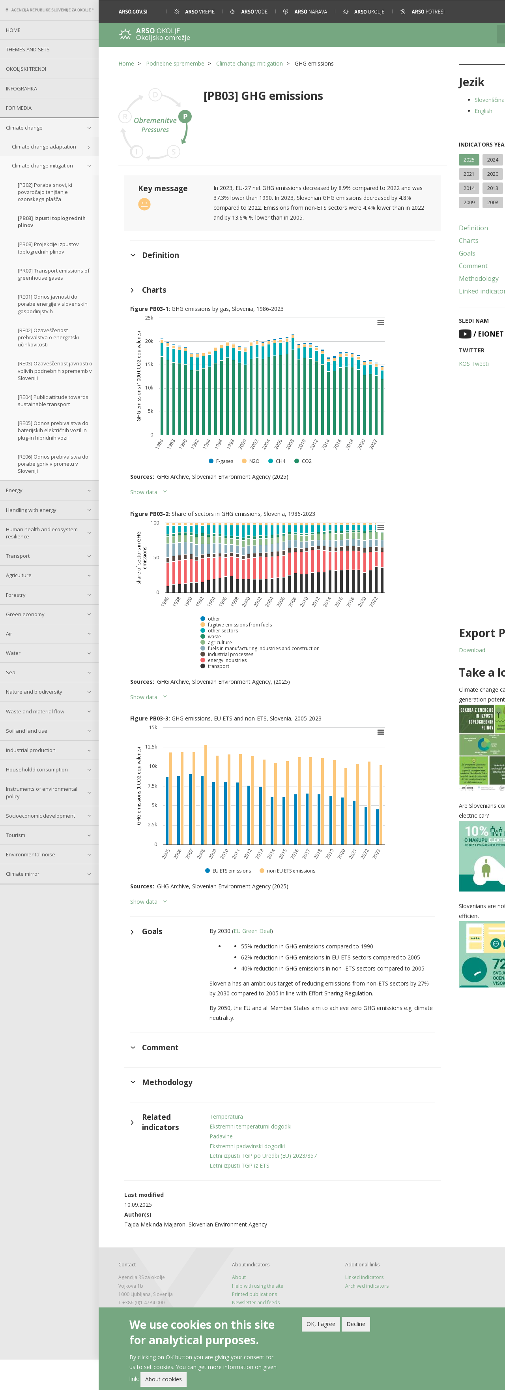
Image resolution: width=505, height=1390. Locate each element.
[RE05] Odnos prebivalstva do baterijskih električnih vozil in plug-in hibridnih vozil (53, 430)
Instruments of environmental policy (41, 792)
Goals (421, 267)
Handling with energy (31, 509)
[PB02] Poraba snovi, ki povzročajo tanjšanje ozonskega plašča (45, 192)
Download (426, 664)
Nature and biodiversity (34, 691)
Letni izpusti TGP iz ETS (228, 1196)
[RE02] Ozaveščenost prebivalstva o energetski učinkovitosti (48, 337)
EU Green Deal (241, 929)
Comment (427, 280)
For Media (19, 107)
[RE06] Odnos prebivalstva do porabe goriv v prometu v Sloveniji (53, 463)
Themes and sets (28, 49)
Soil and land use (26, 730)
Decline (355, 1324)
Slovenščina (443, 99)
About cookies (163, 1379)
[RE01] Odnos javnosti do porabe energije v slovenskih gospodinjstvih (53, 303)
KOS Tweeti (428, 378)
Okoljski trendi (26, 68)
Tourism (15, 835)
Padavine (209, 1166)
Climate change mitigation (42, 165)
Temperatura (215, 1146)
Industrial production (31, 750)
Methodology (433, 292)
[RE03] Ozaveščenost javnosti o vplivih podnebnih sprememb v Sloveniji (55, 370)
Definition (427, 242)
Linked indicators (438, 305)
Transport (18, 555)
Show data (143, 490)
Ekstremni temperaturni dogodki (239, 1156)
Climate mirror (22, 873)
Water (13, 652)
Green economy (25, 614)
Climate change (24, 127)
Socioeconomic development (40, 815)
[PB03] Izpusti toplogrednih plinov (52, 221)
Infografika (21, 88)
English (437, 111)
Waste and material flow (35, 711)
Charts (422, 254)
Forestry (16, 594)
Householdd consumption (37, 769)
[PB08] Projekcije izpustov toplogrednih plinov (48, 248)
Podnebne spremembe (175, 63)
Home (13, 30)
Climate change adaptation (44, 146)
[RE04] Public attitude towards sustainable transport (53, 400)
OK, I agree (321, 1324)
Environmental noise (30, 854)
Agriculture (19, 575)
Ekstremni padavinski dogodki (235, 1176)
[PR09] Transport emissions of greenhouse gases (54, 274)
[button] (488, 11)
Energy (14, 490)
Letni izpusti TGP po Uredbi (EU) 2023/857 (251, 1186)
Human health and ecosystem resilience (42, 533)
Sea (10, 672)
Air (9, 633)
